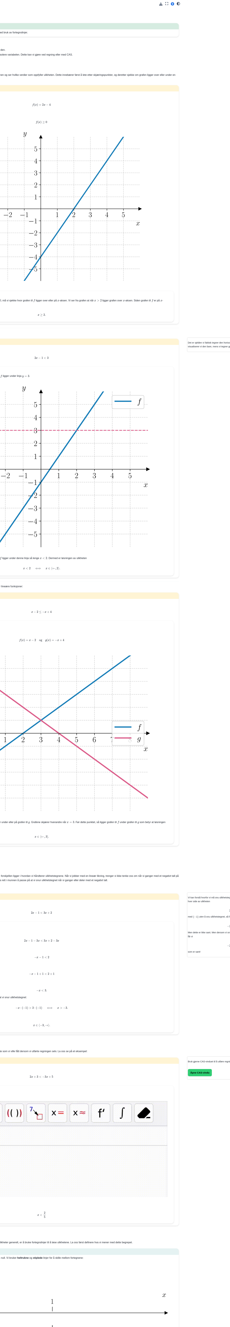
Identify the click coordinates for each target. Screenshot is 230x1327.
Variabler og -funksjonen (23, 348)
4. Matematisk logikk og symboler (19, 66)
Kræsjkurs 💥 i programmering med (25, 341)
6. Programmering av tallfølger (22, 78)
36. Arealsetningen (16, 292)
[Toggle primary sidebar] (53, 4)
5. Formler (12, 73)
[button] (172, 4)
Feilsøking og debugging (19, 373)
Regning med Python (17, 353)
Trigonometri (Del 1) (17, 412)
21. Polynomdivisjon (17, 187)
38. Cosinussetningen (18, 302)
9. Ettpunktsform (15, 101)
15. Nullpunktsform (16, 145)
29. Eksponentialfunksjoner (20, 248)
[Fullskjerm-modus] (167, 3)
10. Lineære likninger (17, 106)
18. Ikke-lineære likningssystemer (15, 162)
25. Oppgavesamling (17, 208)
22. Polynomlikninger (17, 192)
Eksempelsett (14, 392)
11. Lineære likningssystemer (22, 111)
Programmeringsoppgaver (20, 422)
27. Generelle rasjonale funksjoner (19, 228)
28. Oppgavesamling (17, 235)
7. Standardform (15, 91)
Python (10, 450)
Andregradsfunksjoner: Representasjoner (18, 489)
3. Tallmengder (14, 59)
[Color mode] (178, 3)
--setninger (17, 368)
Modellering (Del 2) (16, 407)
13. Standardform (16, 135)
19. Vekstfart (13, 169)
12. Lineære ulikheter (18, 117)
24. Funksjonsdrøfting (18, 203)
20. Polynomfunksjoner (18, 182)
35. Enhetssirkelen (16, 287)
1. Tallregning (13, 49)
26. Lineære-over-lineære (20, 221)
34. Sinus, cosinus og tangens (22, 282)
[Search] (25, 36)
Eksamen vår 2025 (16, 432)
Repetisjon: (18, 386)
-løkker (13, 358)
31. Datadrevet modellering (20, 258)
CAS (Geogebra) (15, 456)
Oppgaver (14, 121)
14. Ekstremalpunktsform (19, 140)
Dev (9, 474)
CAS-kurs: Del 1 (15, 321)
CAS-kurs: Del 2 (15, 326)
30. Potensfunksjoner (17, 253)
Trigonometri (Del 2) (17, 417)
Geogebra (12, 461)
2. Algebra (12, 54)
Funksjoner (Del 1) (16, 397)
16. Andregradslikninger (19, 150)
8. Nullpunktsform (16, 96)
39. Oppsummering (16, 307)
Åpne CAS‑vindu (193, 832)
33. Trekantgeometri (17, 277)
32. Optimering (14, 263)
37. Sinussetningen (16, 297)
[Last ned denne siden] (161, 4)
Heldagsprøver (14, 427)
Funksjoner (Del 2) (16, 402)
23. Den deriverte (15, 198)
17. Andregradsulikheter (19, 155)
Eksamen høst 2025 (17, 437)
